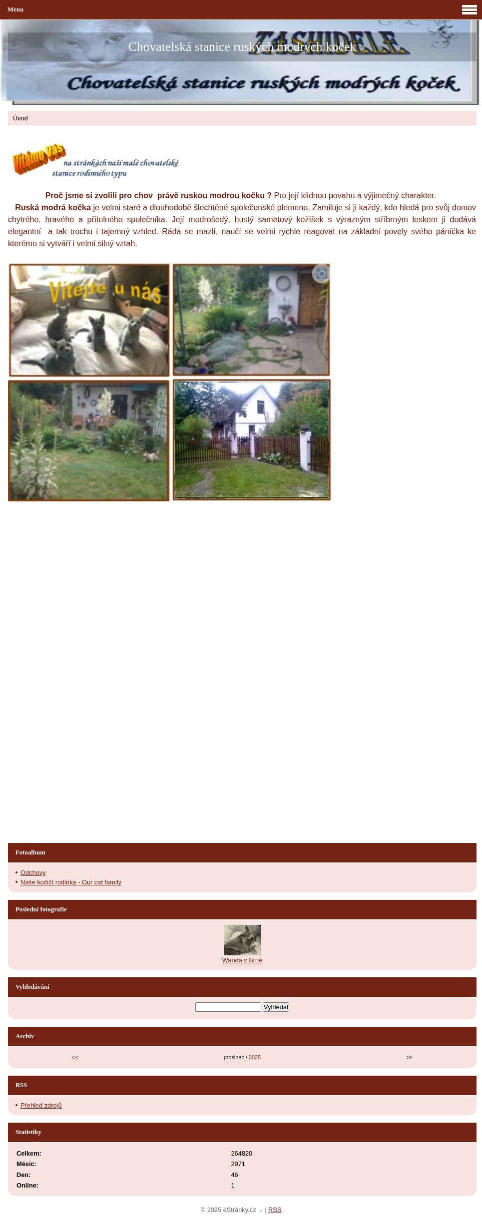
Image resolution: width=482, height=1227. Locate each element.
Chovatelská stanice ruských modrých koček (242, 46)
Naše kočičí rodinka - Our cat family (70, 882)
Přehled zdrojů (41, 1105)
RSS (274, 1210)
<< (75, 1057)
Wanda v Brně (242, 960)
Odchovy (33, 872)
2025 (255, 1057)
